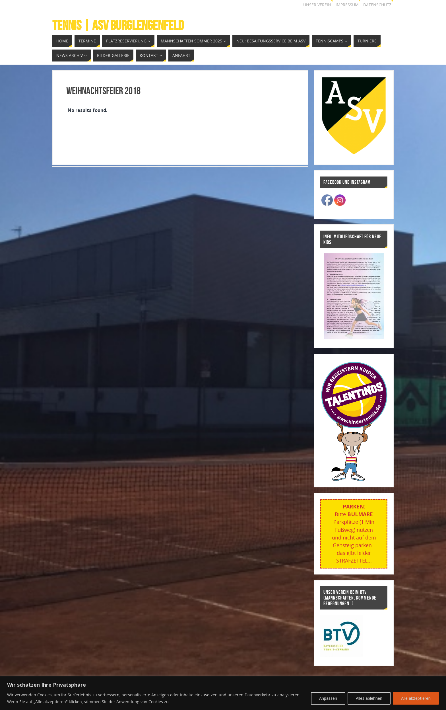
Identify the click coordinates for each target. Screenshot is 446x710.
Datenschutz (377, 4)
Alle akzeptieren (416, 698)
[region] (223, 693)
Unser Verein (317, 4)
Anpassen (328, 698)
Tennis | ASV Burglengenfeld (118, 25)
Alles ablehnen (369, 698)
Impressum (347, 4)
